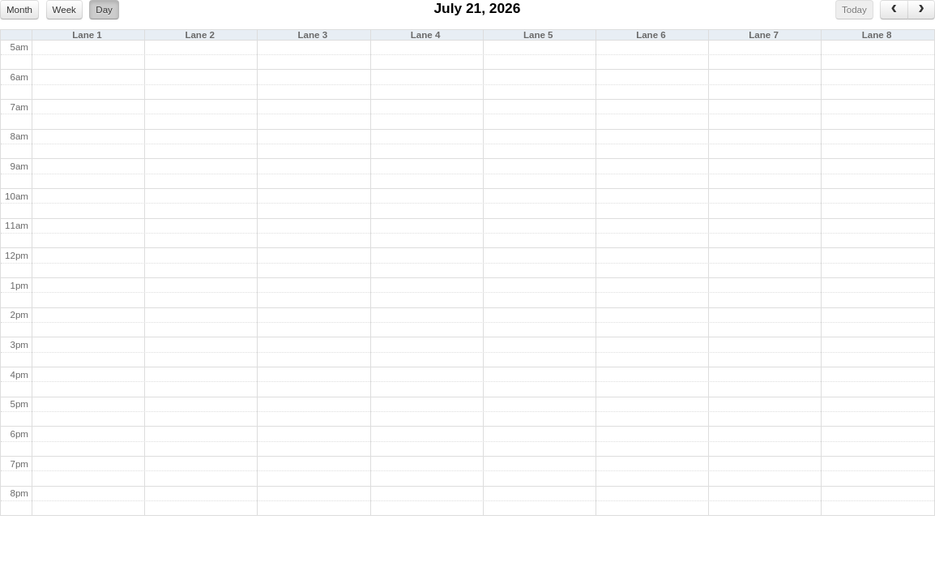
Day (104, 10)
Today (854, 10)
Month (19, 10)
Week (64, 10)
